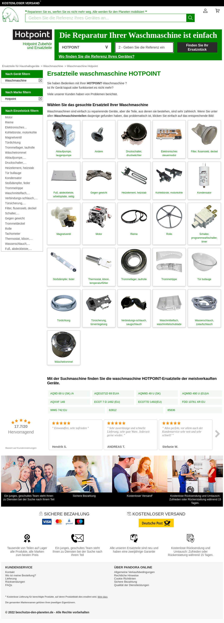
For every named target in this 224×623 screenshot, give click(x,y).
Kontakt (9, 572)
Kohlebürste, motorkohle (21, 132)
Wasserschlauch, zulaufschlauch (16, 243)
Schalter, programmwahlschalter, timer (20, 213)
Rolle (8, 228)
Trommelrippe (14, 188)
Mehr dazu (102, 597)
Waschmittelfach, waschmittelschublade (19, 193)
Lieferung (11, 578)
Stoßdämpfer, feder (17, 183)
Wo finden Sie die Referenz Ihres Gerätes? (97, 56)
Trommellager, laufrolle (20, 147)
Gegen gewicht (15, 218)
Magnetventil (13, 137)
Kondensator (13, 178)
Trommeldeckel (15, 223)
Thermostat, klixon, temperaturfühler (17, 238)
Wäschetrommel (15, 152)
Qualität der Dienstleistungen (131, 585)
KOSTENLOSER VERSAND (21, 3)
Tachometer (12, 233)
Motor (9, 117)
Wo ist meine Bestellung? (20, 575)
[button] (85, 47)
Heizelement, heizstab (19, 168)
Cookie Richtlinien (125, 578)
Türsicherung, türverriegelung (15, 203)
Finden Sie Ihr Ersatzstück (197, 47)
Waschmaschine (53, 66)
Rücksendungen (15, 581)
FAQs (8, 585)
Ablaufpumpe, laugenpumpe (14, 157)
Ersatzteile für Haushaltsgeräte (20, 66)
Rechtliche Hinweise (126, 575)
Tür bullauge (13, 173)
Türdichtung (13, 142)
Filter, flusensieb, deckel (20, 208)
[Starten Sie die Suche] (190, 18)
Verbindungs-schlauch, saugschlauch (20, 198)
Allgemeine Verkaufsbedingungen (134, 572)
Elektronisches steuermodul (14, 127)
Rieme (9, 122)
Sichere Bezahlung (125, 581)
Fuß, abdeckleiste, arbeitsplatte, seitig (17, 248)
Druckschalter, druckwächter (14, 162)
